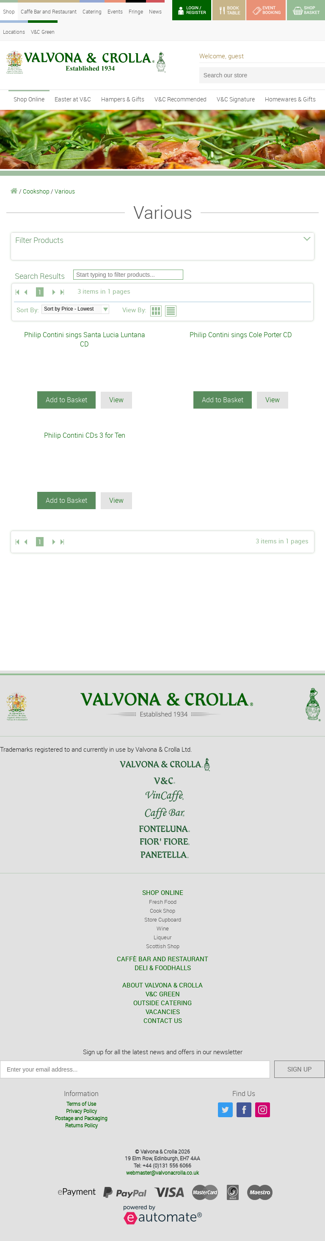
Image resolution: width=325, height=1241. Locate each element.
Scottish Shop (162, 945)
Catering (92, 11)
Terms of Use (81, 1103)
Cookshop (36, 191)
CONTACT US (162, 1019)
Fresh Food (162, 901)
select (105, 309)
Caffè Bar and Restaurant (49, 11)
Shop (9, 11)
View (116, 399)
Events (115, 11)
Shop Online (29, 99)
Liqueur (162, 936)
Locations (14, 31)
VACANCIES (163, 1010)
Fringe (136, 11)
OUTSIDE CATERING (162, 1002)
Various (65, 191)
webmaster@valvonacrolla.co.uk (162, 1171)
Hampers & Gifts (122, 99)
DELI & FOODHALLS (163, 967)
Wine (163, 927)
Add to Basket (66, 399)
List (171, 311)
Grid (156, 311)
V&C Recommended (180, 99)
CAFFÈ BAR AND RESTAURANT (162, 958)
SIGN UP (299, 1068)
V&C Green (43, 31)
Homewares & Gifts (290, 99)
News (155, 11)
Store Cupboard (162, 918)
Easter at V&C (73, 99)
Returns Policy (81, 1124)
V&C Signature (236, 99)
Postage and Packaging (81, 1117)
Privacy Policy (81, 1110)
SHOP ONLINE (162, 891)
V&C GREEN (163, 993)
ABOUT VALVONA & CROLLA (162, 984)
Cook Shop (162, 910)
